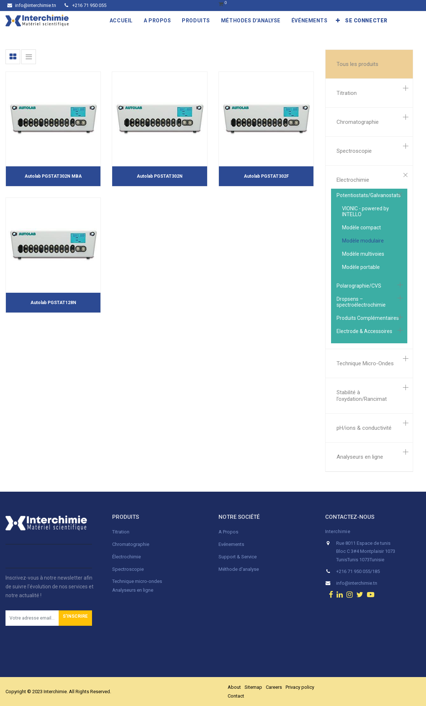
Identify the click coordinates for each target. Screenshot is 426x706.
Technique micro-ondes (137, 581)
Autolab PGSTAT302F (266, 176)
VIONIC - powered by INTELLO (365, 211)
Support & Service (237, 556)
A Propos (228, 532)
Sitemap (253, 687)
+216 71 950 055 (85, 5)
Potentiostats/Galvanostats (369, 195)
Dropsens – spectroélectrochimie (361, 302)
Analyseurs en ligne (360, 457)
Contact (236, 696)
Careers (274, 687)
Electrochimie (353, 180)
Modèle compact (361, 227)
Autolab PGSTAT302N (160, 176)
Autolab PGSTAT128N (53, 302)
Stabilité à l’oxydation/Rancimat (362, 395)
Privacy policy (300, 687)
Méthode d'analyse (238, 569)
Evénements (231, 544)
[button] (338, 20)
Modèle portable (361, 267)
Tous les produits (357, 64)
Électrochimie (126, 556)
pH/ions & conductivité (364, 428)
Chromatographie (358, 122)
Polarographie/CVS (359, 286)
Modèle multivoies (363, 254)
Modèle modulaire (363, 241)
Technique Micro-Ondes (365, 363)
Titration (347, 93)
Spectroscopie (354, 151)
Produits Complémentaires (368, 318)
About (234, 687)
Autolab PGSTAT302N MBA (53, 176)
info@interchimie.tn (31, 5)
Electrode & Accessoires (364, 331)
